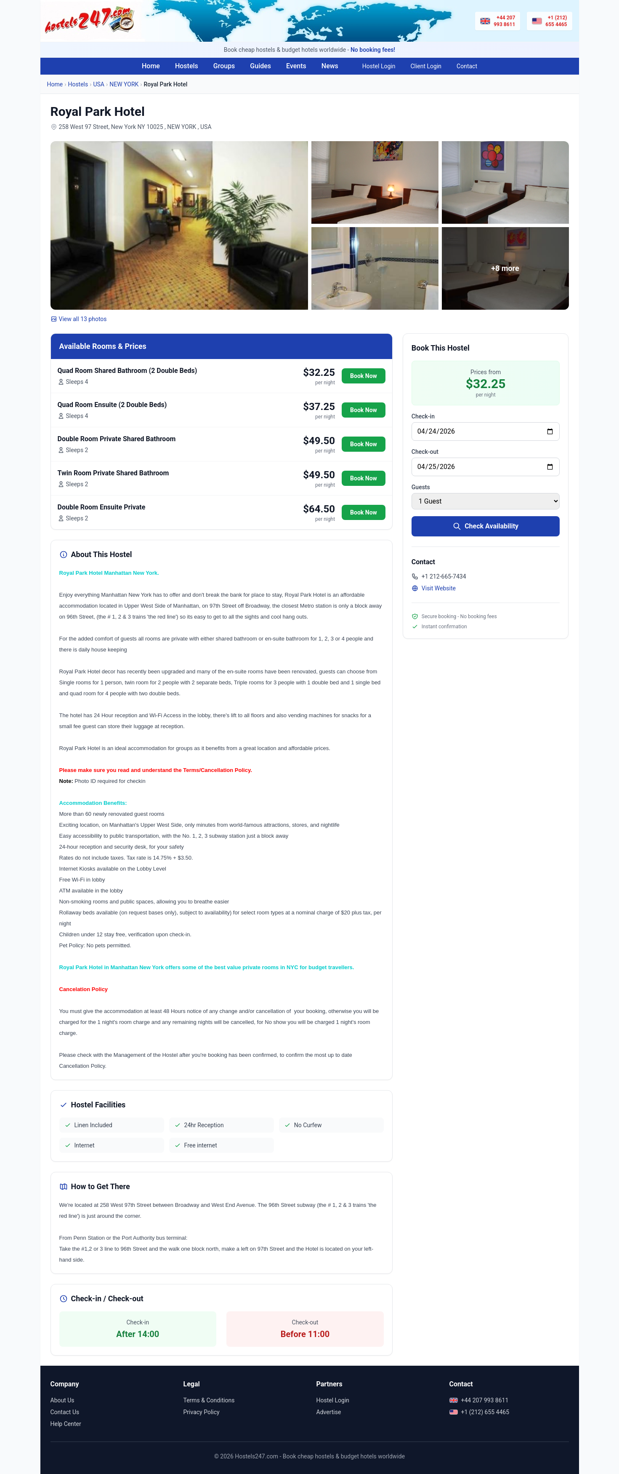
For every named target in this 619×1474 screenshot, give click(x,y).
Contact (467, 66)
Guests (421, 487)
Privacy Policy (201, 1412)
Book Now (363, 376)
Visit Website (434, 588)
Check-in (423, 416)
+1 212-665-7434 (439, 576)
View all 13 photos (78, 319)
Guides (260, 66)
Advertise (328, 1412)
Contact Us (65, 1412)
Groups (224, 66)
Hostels (186, 66)
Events (296, 66)
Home (151, 66)
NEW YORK (123, 84)
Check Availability (485, 526)
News (329, 66)
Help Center (65, 1423)
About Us (62, 1400)
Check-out (425, 451)
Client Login (425, 66)
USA (98, 84)
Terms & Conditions (209, 1400)
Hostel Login (379, 66)
